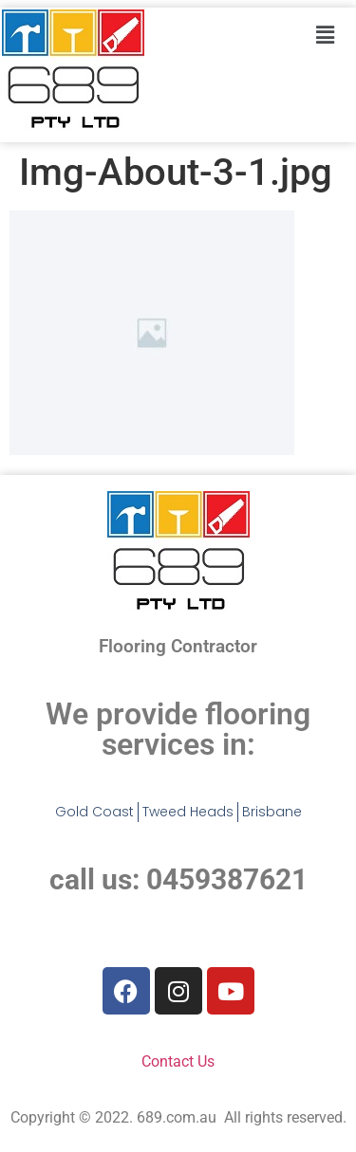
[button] (325, 35)
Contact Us (178, 1061)
